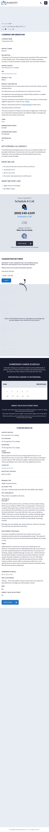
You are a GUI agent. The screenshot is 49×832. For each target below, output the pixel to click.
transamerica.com (7, 468)
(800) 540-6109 (41, 3)
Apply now (25, 243)
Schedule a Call (24, 216)
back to (7, 23)
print (4, 29)
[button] (45, 3)
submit (6, 280)
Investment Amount (8, 271)
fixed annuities (27, 104)
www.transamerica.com (9, 73)
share (11, 29)
